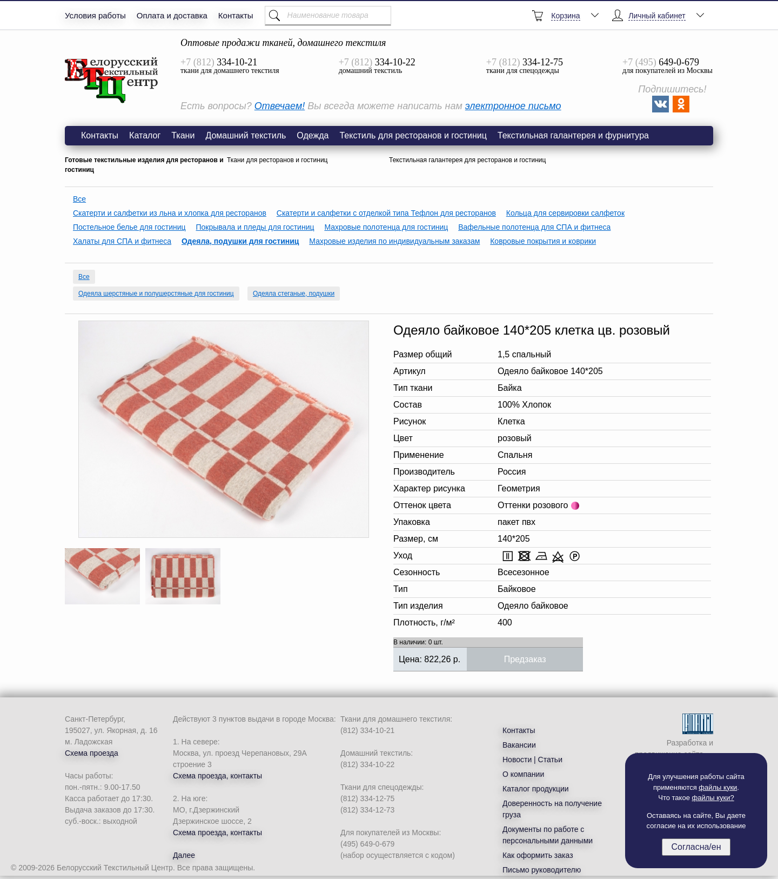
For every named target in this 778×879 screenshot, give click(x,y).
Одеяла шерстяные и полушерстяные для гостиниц (156, 293)
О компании (523, 774)
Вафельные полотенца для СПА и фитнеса (534, 227)
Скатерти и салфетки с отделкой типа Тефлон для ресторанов (386, 213)
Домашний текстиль (245, 135)
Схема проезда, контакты (217, 775)
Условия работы (95, 15)
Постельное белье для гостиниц (129, 227)
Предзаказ (525, 659)
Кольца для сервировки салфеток (565, 213)
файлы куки (718, 787)
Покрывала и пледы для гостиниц (255, 227)
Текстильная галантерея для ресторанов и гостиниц (467, 160)
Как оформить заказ (537, 855)
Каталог (144, 135)
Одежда (312, 135)
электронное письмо (513, 106)
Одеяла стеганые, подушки (293, 293)
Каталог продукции (535, 788)
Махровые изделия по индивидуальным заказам (394, 241)
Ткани (182, 135)
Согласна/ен (696, 846)
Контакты (235, 15)
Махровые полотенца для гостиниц (386, 227)
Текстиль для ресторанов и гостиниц (412, 135)
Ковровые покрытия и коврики (543, 241)
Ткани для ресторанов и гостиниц (277, 160)
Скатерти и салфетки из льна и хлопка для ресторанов (169, 213)
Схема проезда (91, 753)
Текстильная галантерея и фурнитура (573, 135)
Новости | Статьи (532, 759)
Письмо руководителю (541, 869)
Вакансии (519, 745)
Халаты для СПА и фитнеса (122, 241)
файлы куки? (713, 798)
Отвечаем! (279, 106)
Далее (184, 855)
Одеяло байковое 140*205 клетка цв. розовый (112, 80)
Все (79, 199)
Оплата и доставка (172, 15)
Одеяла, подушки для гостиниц (240, 241)
